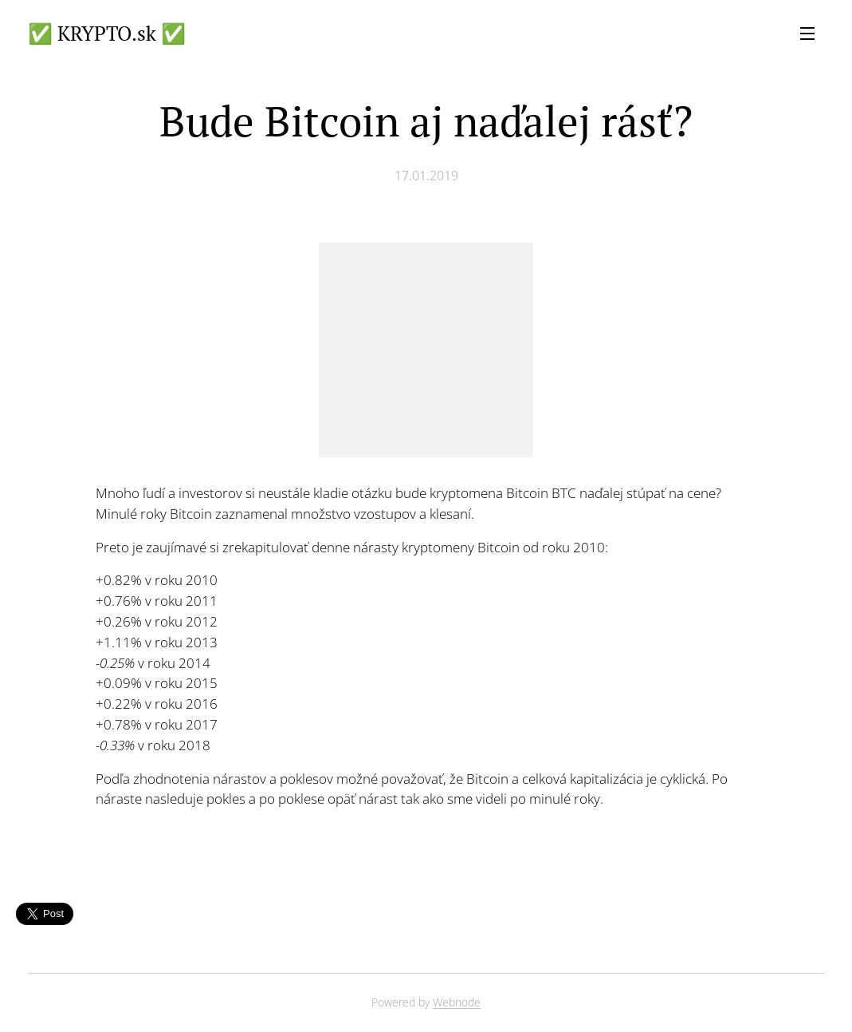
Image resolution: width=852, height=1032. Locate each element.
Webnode (457, 1002)
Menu (807, 33)
